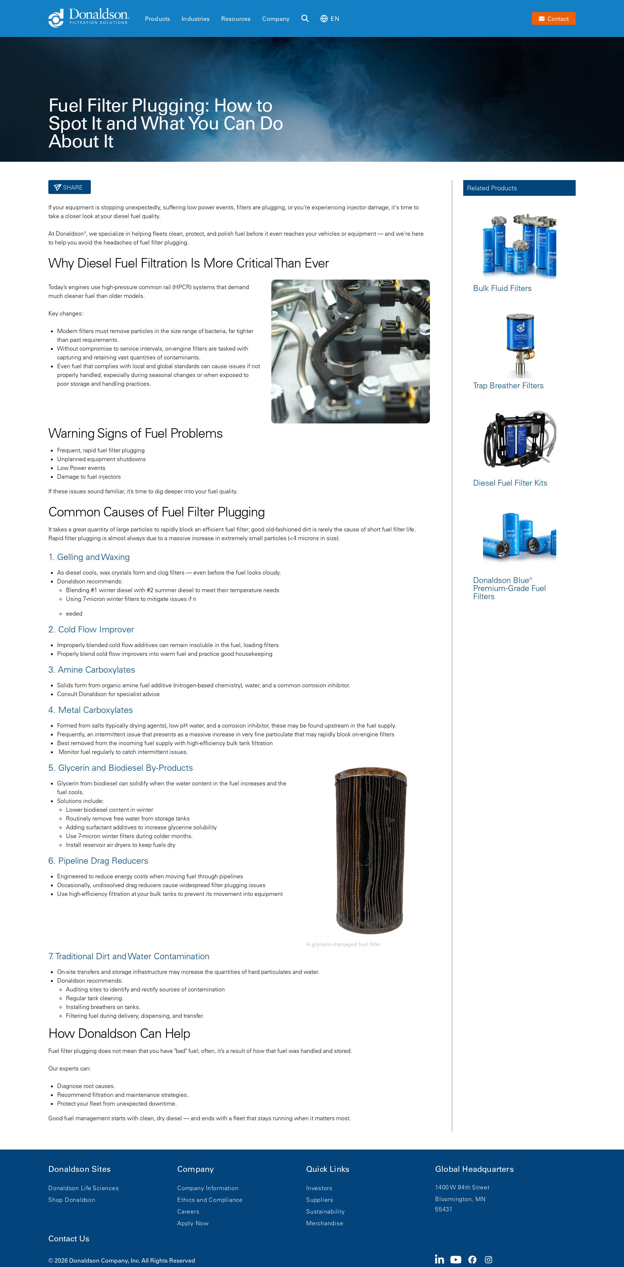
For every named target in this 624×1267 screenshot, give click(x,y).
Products (157, 18)
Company (276, 18)
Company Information (207, 1188)
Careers (188, 1211)
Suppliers (319, 1200)
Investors (319, 1188)
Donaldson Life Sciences (83, 1188)
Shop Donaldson (72, 1200)
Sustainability (325, 1211)
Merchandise (324, 1223)
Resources (235, 18)
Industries (195, 18)
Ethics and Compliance (210, 1200)
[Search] (305, 19)
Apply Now (193, 1223)
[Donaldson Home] (93, 18)
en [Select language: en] (329, 18)
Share (72, 187)
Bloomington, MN (460, 1199)
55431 (444, 1209)
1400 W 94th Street (462, 1187)
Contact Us (68, 1239)
